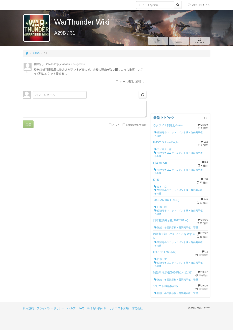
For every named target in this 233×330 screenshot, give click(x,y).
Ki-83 (156, 179)
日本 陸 (160, 207)
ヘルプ (71, 308)
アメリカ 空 (163, 149)
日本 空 (160, 186)
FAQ (81, 308)
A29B (36, 53)
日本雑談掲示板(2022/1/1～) (170, 220)
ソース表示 (125, 81)
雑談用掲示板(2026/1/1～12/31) (172, 272)
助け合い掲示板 (96, 308)
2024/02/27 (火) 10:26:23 (57, 64)
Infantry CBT (161, 162)
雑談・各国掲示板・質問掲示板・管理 (176, 227)
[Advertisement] (180, 86)
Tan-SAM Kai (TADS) (166, 200)
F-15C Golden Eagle (166, 142)
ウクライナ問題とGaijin (168, 125)
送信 (28, 124)
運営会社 (137, 308)
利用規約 (28, 308)
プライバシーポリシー (50, 308)
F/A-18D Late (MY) (164, 252)
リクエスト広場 (119, 308)
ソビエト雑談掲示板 (165, 286)
